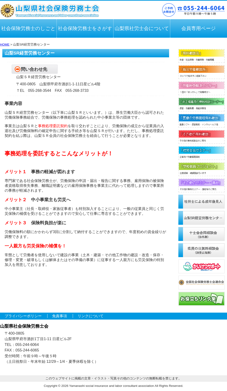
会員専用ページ (198, 28)
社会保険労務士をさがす (85, 28)
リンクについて (91, 316)
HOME (4, 44)
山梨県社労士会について (142, 28)
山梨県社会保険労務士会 (50, 10)
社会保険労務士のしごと (28, 28)
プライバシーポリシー (23, 316)
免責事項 (59, 316)
